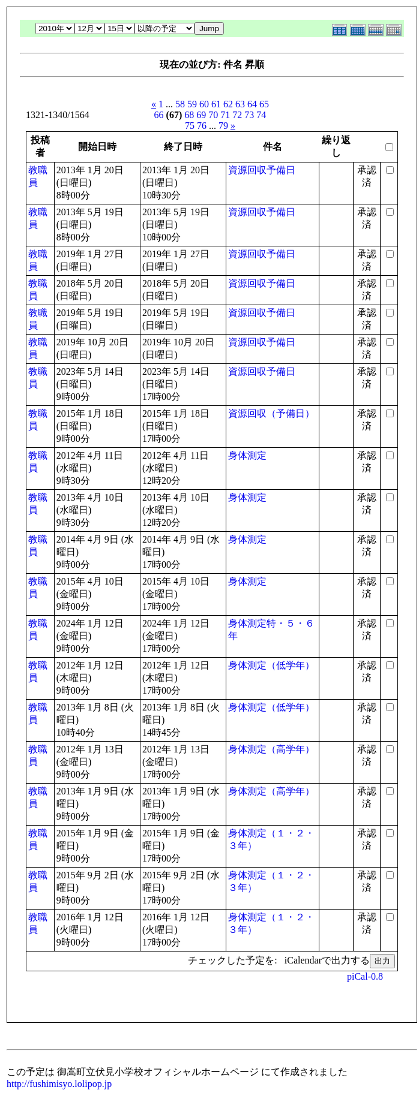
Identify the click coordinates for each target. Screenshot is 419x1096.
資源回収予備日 (261, 170)
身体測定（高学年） (271, 749)
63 (240, 104)
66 (159, 115)
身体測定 (247, 455)
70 (213, 115)
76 (201, 126)
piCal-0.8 (365, 976)
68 (189, 115)
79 (223, 126)
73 (249, 115)
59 (192, 104)
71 (225, 115)
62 (228, 104)
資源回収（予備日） (271, 413)
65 (264, 104)
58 (180, 104)
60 (204, 104)
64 (252, 104)
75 (189, 126)
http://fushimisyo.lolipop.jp (59, 1084)
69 (201, 115)
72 (237, 115)
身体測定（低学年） (271, 665)
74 (261, 115)
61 (216, 104)
